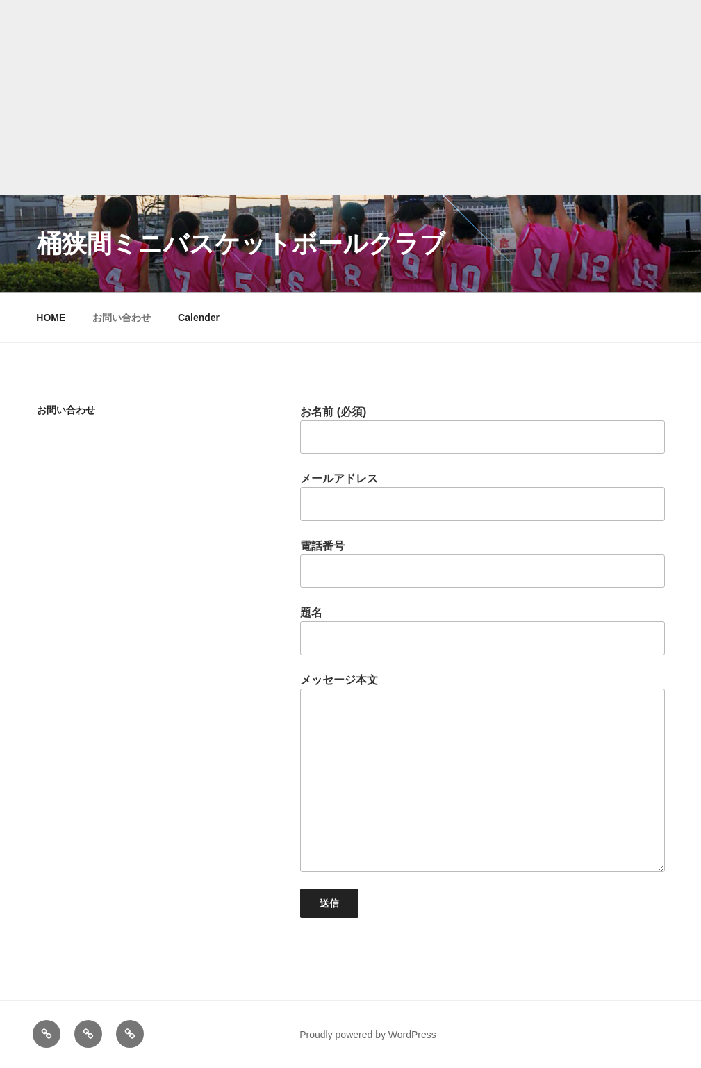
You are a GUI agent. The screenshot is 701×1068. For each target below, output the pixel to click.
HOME (50, 317)
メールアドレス (482, 496)
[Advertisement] (350, 97)
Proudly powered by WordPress (367, 1034)
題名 (482, 631)
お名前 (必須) (482, 430)
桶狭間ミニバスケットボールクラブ (241, 243)
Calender (199, 317)
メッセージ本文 (482, 773)
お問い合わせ (121, 317)
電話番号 (482, 564)
